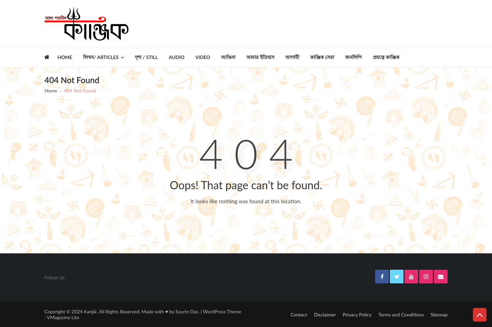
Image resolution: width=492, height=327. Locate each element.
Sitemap (439, 314)
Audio (176, 57)
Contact (298, 314)
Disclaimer (325, 314)
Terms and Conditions (401, 314)
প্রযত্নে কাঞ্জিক (386, 57)
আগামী (292, 57)
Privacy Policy (357, 314)
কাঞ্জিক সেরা (322, 57)
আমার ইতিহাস (260, 57)
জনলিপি (353, 57)
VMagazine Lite (63, 317)
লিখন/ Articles (101, 57)
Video (202, 57)
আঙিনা (228, 57)
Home (64, 57)
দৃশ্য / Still (146, 57)
